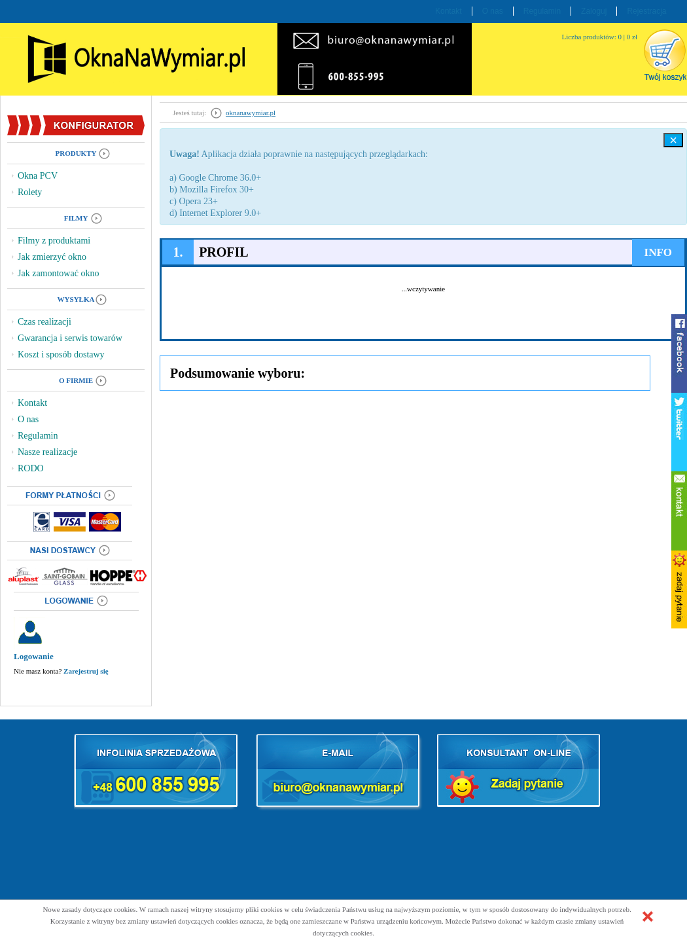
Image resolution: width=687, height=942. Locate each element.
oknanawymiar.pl (250, 113)
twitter (679, 432)
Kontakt (448, 11)
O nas (492, 11)
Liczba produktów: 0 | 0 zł (599, 37)
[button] (647, 916)
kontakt (679, 510)
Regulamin (542, 11)
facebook (679, 353)
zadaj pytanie (679, 589)
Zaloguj (594, 11)
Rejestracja (646, 11)
